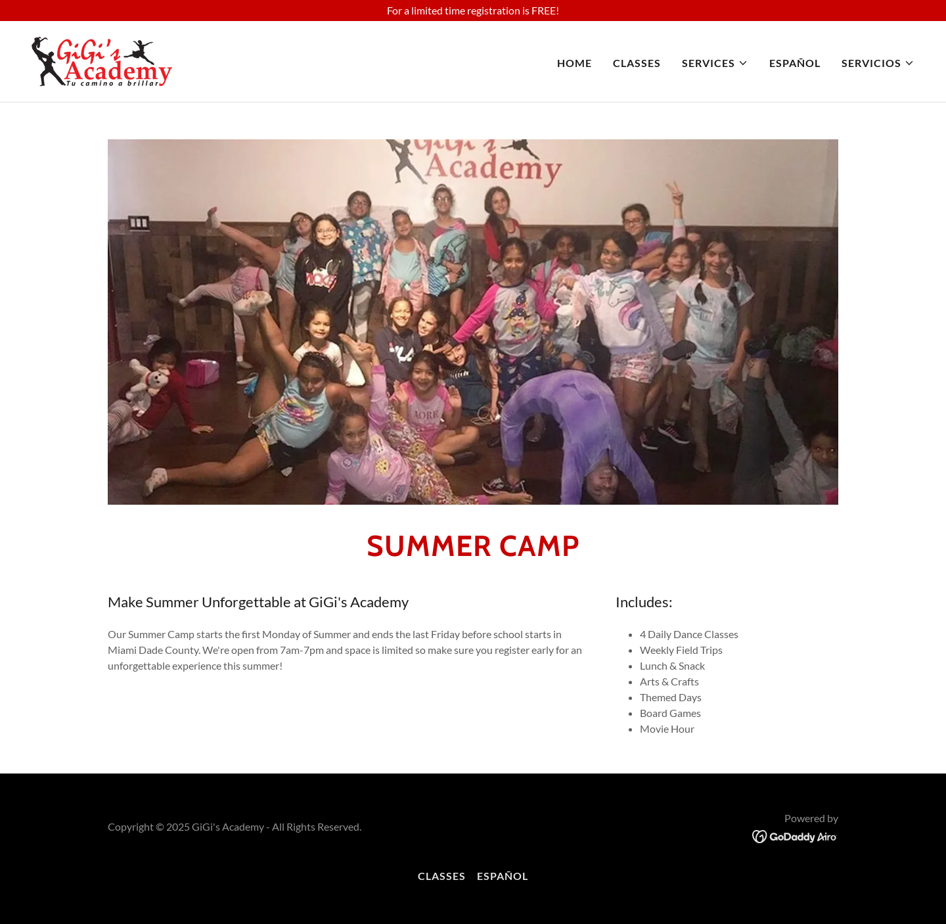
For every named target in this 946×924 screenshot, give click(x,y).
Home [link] (574, 63)
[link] (102, 60)
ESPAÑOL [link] (795, 63)
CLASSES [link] (637, 63)
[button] (715, 63)
